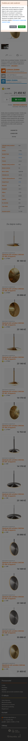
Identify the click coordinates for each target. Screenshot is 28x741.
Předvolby (13, 26)
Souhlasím (22, 26)
